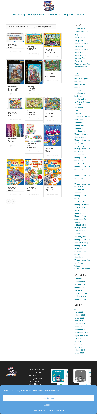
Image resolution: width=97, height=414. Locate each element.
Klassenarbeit (79, 281)
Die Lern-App (79, 58)
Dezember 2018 (81, 329)
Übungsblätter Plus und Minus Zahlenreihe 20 (82, 198)
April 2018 (78, 344)
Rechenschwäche (81, 296)
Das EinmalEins (80, 37)
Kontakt (77, 105)
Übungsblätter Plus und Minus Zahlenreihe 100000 (82, 178)
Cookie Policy (79, 29)
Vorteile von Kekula (82, 269)
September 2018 (81, 335)
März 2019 (78, 326)
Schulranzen (79, 128)
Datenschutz (50, 411)
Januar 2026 (79, 318)
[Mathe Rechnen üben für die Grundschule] (48, 5)
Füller (76, 75)
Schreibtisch (79, 122)
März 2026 (78, 312)
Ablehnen (48, 405)
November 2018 (81, 332)
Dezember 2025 (81, 321)
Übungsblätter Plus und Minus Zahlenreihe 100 (82, 152)
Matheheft (78, 107)
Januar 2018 (79, 353)
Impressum (60, 411)
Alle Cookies (48, 398)
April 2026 (78, 309)
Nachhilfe (78, 290)
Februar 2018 (79, 350)
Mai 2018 (78, 341)
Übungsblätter (80, 299)
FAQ (76, 72)
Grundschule (79, 278)
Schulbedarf (79, 125)
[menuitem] (19, 14)
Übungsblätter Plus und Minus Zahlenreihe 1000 (82, 160)
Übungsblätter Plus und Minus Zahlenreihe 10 (82, 143)
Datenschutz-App (81, 55)
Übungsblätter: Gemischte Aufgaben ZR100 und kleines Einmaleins (81, 251)
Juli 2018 (77, 338)
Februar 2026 (79, 315)
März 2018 (78, 347)
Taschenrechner (81, 131)
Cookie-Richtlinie (39, 411)
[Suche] (83, 14)
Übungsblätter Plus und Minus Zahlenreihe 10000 (82, 169)
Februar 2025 (79, 323)
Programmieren (80, 293)
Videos (77, 266)
